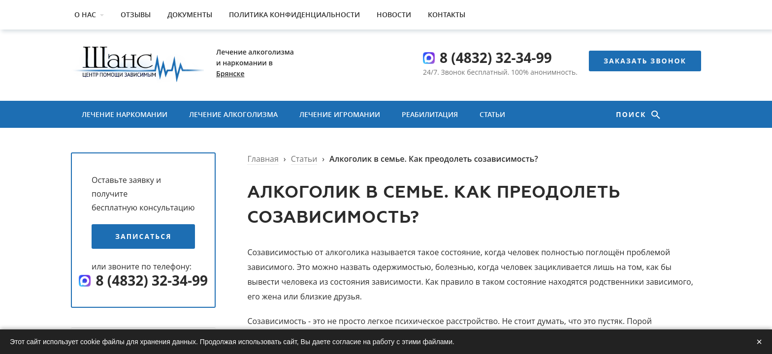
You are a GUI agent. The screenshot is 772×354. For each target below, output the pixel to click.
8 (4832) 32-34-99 (496, 57)
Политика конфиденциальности (294, 14)
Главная (262, 158)
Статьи (492, 114)
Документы (189, 14)
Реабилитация (430, 114)
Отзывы (136, 14)
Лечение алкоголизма (233, 114)
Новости (394, 14)
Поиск (632, 114)
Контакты (446, 14)
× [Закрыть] (759, 342)
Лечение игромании (339, 114)
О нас (85, 14)
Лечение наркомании (124, 114)
